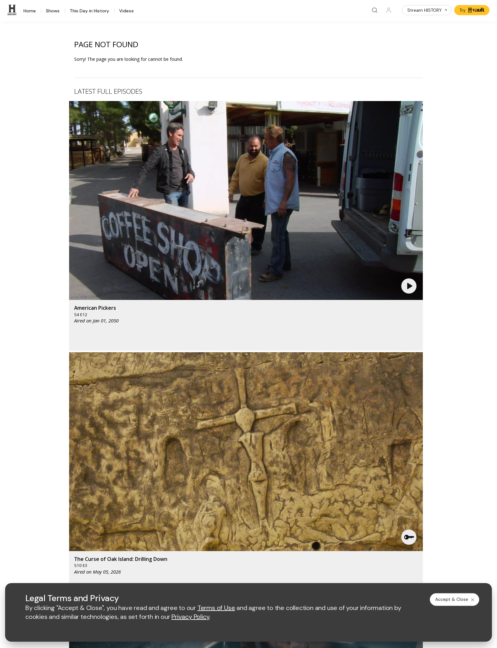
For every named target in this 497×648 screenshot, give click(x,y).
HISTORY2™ (71, 499)
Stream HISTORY (427, 10)
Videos (126, 11)
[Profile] (388, 10)
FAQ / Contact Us (76, 540)
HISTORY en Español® (82, 507)
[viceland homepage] (315, 446)
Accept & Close (455, 599)
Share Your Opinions (80, 532)
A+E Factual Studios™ (180, 505)
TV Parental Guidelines (282, 515)
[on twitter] (79, 557)
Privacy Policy (206, 574)
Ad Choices (313, 574)
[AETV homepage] (169, 446)
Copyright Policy (243, 574)
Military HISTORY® (78, 515)
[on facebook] (62, 557)
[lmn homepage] (250, 446)
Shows (53, 11)
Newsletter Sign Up (79, 524)
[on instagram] (113, 557)
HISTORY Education (79, 474)
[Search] (374, 10)
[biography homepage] (194, 465)
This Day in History (89, 11)
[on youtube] (96, 557)
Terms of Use (172, 574)
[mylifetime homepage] (210, 446)
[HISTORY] (13, 10)
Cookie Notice (281, 574)
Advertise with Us (176, 495)
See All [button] (408, 344)
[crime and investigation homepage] (251, 465)
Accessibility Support (280, 505)
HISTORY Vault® (76, 483)
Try (472, 10)
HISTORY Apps (74, 491)
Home (29, 11)
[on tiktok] (129, 557)
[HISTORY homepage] (72, 451)
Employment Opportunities (285, 495)
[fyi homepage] (279, 446)
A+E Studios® (172, 515)
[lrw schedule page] (282, 465)
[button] (174, 150)
